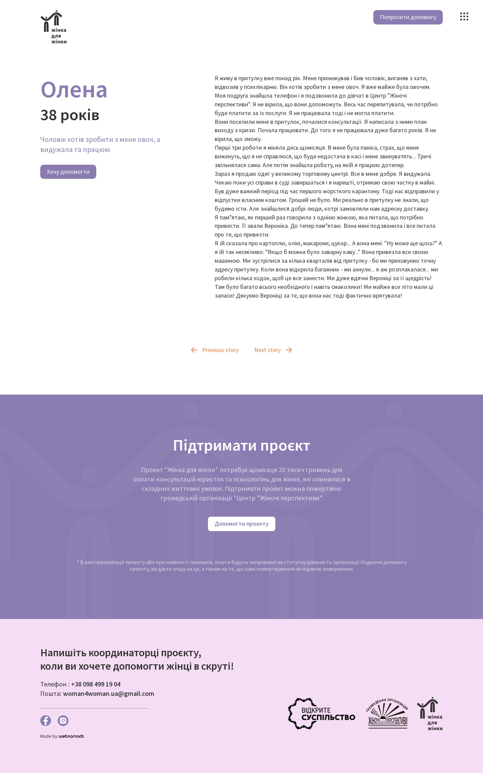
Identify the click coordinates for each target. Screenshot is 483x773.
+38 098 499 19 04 (95, 684)
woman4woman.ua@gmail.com (108, 693)
